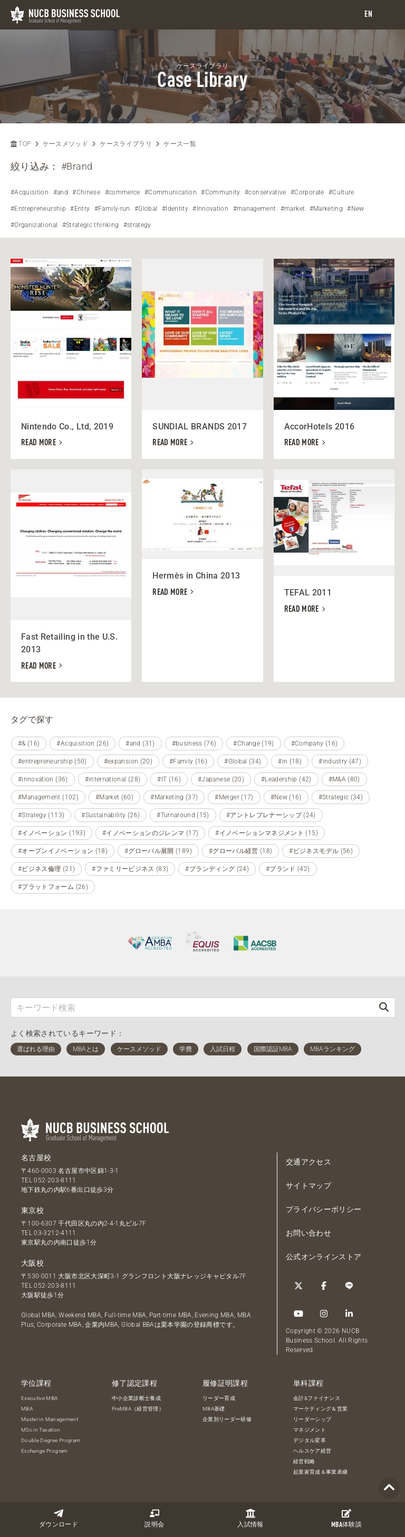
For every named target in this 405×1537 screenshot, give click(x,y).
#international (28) (113, 779)
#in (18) (290, 761)
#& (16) (29, 743)
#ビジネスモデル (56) (321, 851)
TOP (21, 144)
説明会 (154, 1518)
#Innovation (210, 208)
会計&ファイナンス (316, 1398)
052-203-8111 (55, 1180)
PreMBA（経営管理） (138, 1409)
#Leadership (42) (286, 779)
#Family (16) (188, 761)
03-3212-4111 (55, 1233)
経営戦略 (304, 1461)
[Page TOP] (389, 1488)
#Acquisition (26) (82, 743)
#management (254, 208)
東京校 (32, 1210)
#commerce (122, 192)
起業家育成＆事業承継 (320, 1472)
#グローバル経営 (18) (241, 851)
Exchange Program (44, 1451)
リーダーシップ (312, 1419)
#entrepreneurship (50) (52, 761)
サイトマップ (308, 1185)
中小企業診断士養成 (136, 1398)
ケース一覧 (179, 144)
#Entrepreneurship (38, 208)
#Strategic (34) (341, 797)
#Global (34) (242, 761)
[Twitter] (298, 1285)
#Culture (341, 192)
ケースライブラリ (126, 144)
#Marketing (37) (174, 797)
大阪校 (32, 1263)
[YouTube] (298, 1313)
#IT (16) (169, 779)
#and (60, 192)
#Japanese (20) (221, 779)
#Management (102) (48, 797)
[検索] (384, 1007)
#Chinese (86, 192)
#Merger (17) (234, 797)
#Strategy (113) (41, 815)
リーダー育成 (218, 1398)
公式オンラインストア (324, 1256)
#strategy (137, 225)
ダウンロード (58, 1518)
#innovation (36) (43, 779)
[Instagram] (323, 1313)
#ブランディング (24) (217, 869)
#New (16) (286, 797)
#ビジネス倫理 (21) (46, 869)
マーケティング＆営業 (320, 1409)
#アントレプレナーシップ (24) (271, 815)
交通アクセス (308, 1162)
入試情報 (250, 1518)
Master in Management (49, 1419)
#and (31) (140, 743)
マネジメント (309, 1430)
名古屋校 (36, 1157)
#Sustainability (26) (110, 815)
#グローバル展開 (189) (158, 851)
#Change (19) (253, 743)
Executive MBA (39, 1398)
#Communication (170, 192)
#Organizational (34, 225)
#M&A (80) (344, 779)
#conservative (265, 192)
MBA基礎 (213, 1409)
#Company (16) (314, 743)
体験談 (346, 1519)
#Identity (175, 208)
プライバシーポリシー (324, 1209)
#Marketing (326, 208)
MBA (27, 1409)
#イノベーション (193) (51, 833)
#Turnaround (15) (183, 815)
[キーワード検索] (192, 1007)
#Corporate (307, 192)
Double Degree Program (50, 1440)
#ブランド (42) (288, 869)
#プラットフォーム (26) (53, 886)
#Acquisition (30, 192)
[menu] (386, 15)
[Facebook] (323, 1285)
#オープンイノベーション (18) (63, 851)
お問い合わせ (308, 1233)
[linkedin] (349, 1313)
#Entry (80, 208)
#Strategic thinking (90, 225)
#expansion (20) (128, 761)
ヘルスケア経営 (312, 1451)
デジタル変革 (309, 1440)
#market (293, 208)
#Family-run (112, 208)
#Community (220, 192)
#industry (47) (340, 761)
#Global (145, 208)
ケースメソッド (65, 144)
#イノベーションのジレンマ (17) (150, 833)
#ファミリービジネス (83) (130, 869)
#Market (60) (114, 797)
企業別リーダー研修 (227, 1419)
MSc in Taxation (40, 1430)
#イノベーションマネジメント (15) (266, 833)
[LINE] (349, 1285)
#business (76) (194, 743)
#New (355, 208)
